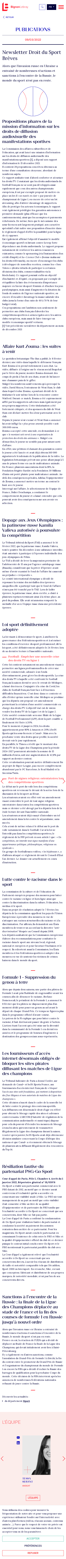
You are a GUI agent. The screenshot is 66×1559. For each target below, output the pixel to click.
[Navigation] (61, 7)
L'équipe (33, 1497)
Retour (8, 17)
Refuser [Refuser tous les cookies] (33, 1553)
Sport (26, 1401)
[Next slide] (62, 1458)
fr (50, 7)
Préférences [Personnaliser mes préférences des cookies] (33, 1545)
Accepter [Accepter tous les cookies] (33, 1538)
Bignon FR (15, 6)
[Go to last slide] (3, 1458)
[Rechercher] (42, 7)
